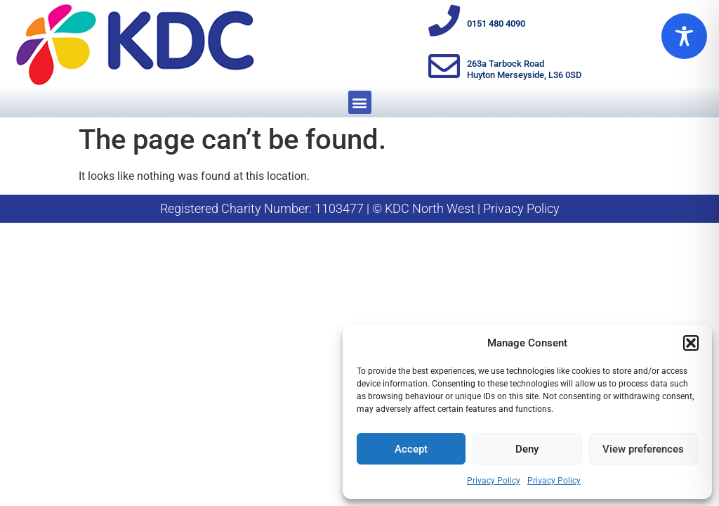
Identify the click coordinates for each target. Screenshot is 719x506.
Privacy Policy (493, 481)
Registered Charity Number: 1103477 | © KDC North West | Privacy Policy (360, 208)
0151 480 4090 (496, 23)
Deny (527, 449)
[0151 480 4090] (444, 21)
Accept (411, 449)
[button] (691, 343)
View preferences (643, 449)
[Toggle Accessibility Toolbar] (684, 36)
